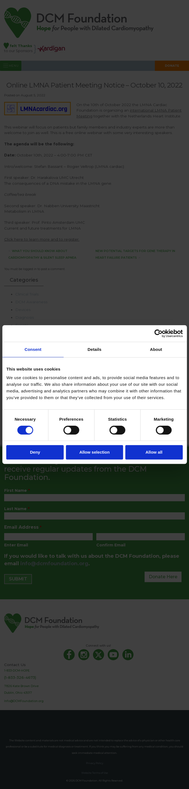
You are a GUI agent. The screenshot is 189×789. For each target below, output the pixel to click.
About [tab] (156, 349)
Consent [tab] (32, 349)
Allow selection (94, 452)
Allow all (153, 452)
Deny (35, 452)
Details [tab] (95, 349)
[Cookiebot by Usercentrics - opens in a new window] (158, 333)
